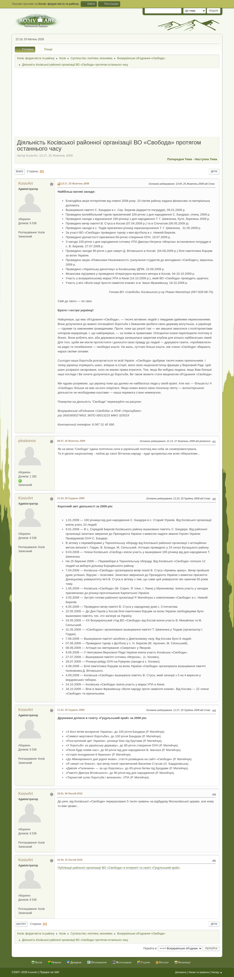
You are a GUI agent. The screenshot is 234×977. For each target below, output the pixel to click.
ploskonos (27, 441)
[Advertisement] (117, 103)
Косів (38, 962)
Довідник (76, 962)
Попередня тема (179, 159)
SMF (56, 972)
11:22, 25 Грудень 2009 (70, 709)
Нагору (21, 924)
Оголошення (98, 962)
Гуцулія (145, 962)
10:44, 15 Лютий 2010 (69, 859)
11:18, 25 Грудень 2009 (70, 498)
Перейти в (149, 948)
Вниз (19, 171)
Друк (214, 171)
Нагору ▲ (216, 972)
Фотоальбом (123, 962)
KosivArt (25, 183)
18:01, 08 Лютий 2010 (69, 793)
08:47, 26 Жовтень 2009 (71, 440)
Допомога (180, 972)
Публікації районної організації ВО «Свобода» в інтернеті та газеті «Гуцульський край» (119, 867)
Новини (56, 962)
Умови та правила (198, 972)
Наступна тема (206, 159)
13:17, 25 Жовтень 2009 (75, 183)
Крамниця (184, 962)
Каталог (164, 962)
